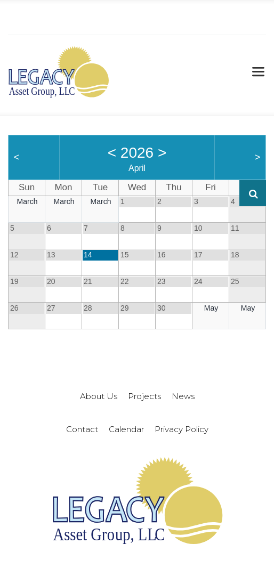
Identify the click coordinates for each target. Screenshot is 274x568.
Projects (144, 396)
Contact (82, 429)
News (183, 396)
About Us (98, 396)
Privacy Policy (181, 429)
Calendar (126, 429)
